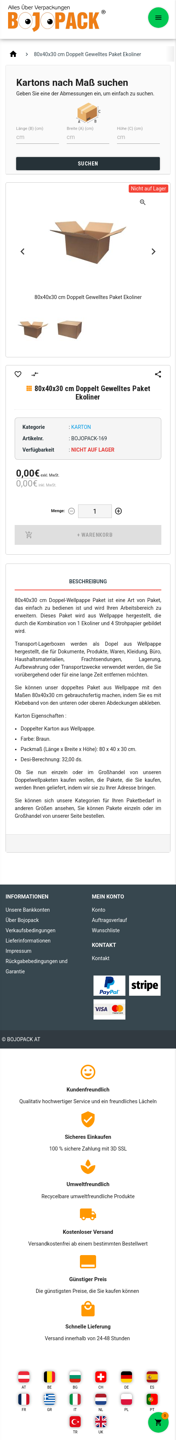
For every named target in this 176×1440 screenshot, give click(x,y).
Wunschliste (106, 930)
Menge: (58, 510)
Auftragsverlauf (109, 920)
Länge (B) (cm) (29, 128)
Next (153, 251)
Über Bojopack (22, 920)
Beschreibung (88, 581)
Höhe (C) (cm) (130, 128)
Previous (22, 251)
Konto (98, 910)
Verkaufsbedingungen (30, 930)
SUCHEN (88, 163)
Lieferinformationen (28, 941)
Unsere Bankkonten (28, 910)
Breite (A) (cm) (80, 128)
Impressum (18, 951)
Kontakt (100, 958)
